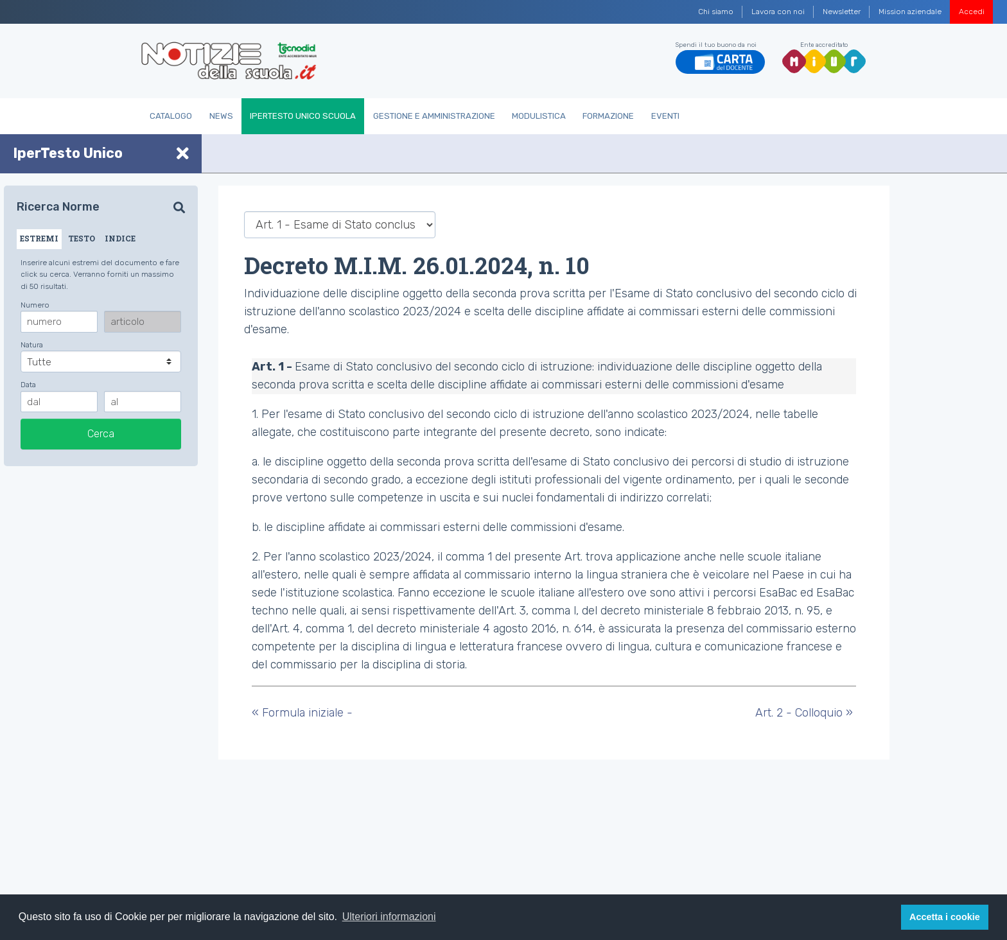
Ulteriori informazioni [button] (389, 916)
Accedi (972, 11)
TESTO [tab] (81, 238)
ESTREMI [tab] (39, 238)
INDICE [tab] (120, 238)
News (221, 116)
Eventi (665, 116)
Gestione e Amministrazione (434, 116)
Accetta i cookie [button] (944, 917)
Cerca (100, 434)
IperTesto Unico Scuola (303, 116)
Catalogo (171, 116)
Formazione (608, 116)
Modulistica (539, 116)
